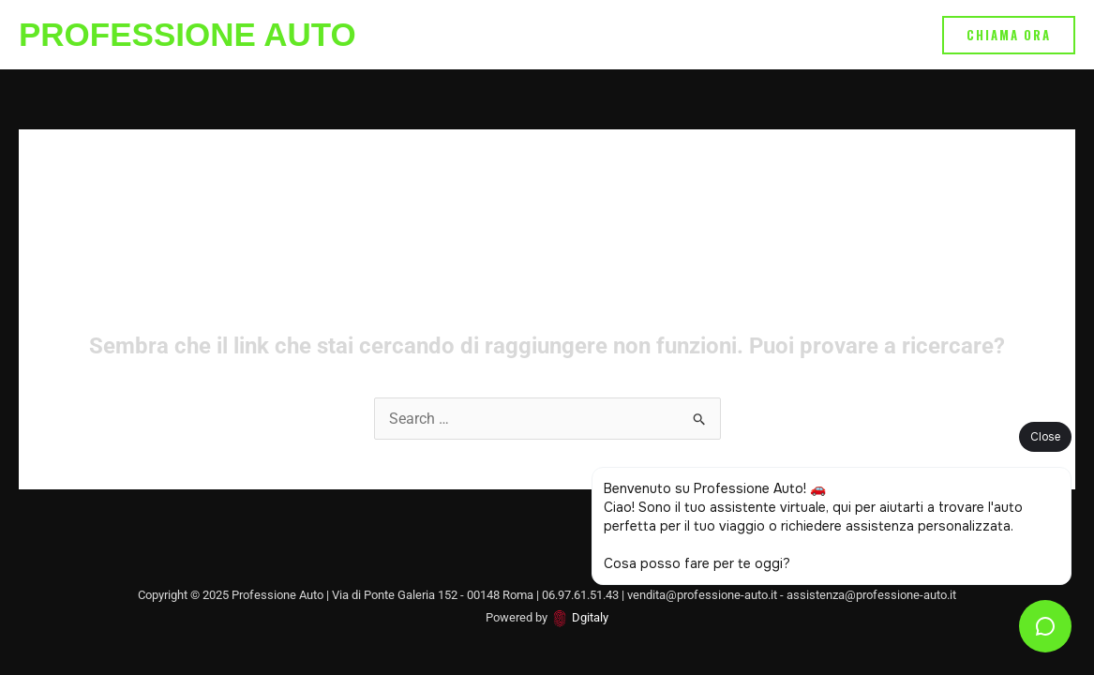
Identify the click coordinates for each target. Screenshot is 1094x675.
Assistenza (545, 34)
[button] (1008, 35)
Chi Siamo (791, 34)
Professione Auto (187, 34)
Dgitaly (590, 617)
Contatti (882, 34)
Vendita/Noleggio (669, 34)
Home (459, 34)
